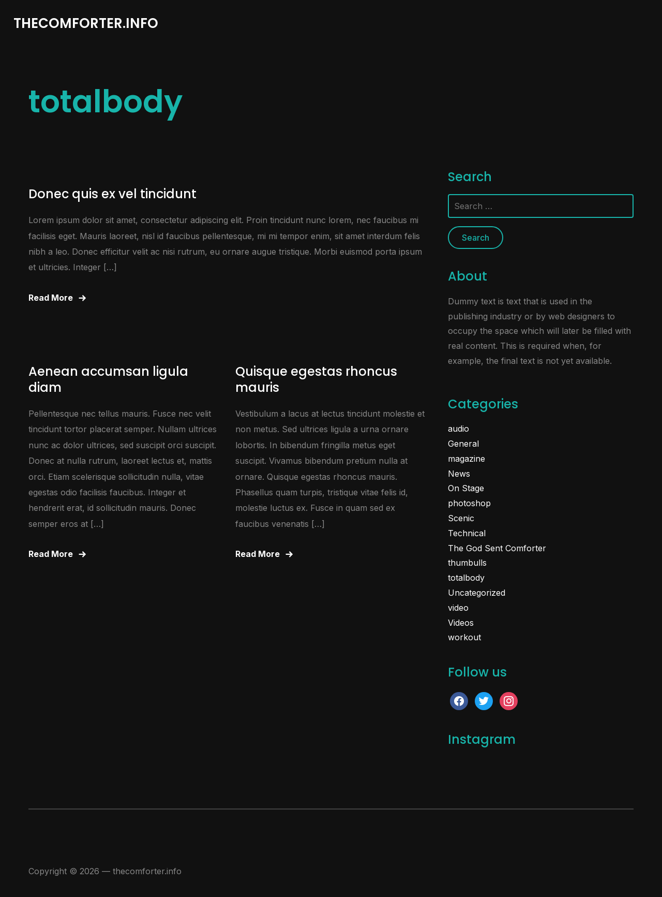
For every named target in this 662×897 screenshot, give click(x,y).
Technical (467, 533)
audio (458, 428)
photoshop (469, 503)
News (459, 473)
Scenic (461, 518)
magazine (466, 458)
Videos (461, 622)
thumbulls (467, 562)
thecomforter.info (85, 23)
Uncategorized (476, 592)
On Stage (466, 488)
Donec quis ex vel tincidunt (112, 193)
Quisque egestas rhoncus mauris (316, 379)
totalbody (466, 577)
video (458, 607)
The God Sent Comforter (497, 548)
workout (464, 637)
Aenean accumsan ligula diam (108, 379)
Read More (50, 297)
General (463, 443)
